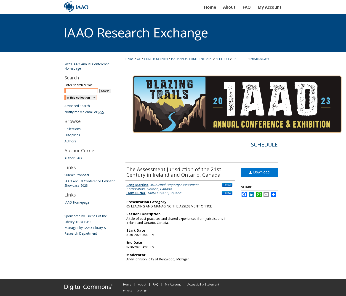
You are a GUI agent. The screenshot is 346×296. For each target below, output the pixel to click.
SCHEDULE (223, 59)
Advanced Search (77, 106)
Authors (70, 141)
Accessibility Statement (203, 284)
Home (129, 59)
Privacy (127, 290)
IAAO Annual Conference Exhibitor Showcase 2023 (89, 183)
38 (234, 59)
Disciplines (72, 135)
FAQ (155, 284)
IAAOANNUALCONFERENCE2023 (192, 59)
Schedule (264, 144)
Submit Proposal (76, 175)
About (142, 284)
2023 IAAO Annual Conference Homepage (86, 66)
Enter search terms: (78, 85)
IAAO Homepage (76, 202)
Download (259, 172)
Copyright (142, 290)
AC (139, 59)
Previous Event (259, 59)
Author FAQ (73, 158)
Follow (227, 184)
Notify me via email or (84, 112)
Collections (72, 129)
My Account (173, 284)
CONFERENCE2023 (156, 59)
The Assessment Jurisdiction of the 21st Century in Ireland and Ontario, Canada (173, 172)
